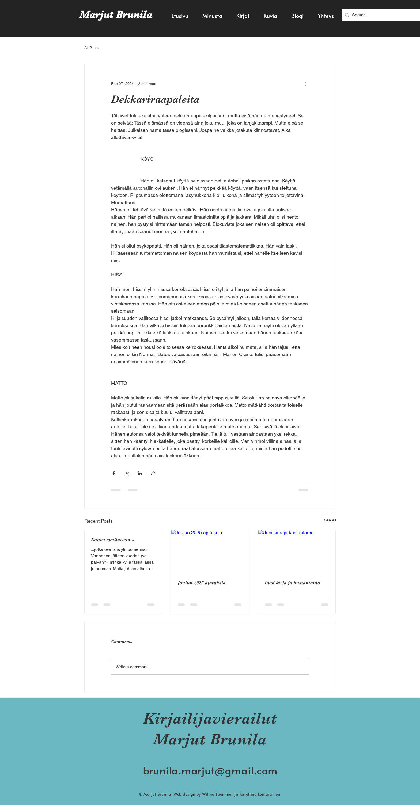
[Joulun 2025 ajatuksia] (210, 552)
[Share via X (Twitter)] (126, 473)
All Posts (91, 48)
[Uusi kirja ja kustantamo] (297, 552)
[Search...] (382, 15)
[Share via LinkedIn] (139, 473)
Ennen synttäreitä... (112, 539)
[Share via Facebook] (113, 473)
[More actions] (306, 83)
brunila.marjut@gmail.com (210, 770)
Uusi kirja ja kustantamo (292, 582)
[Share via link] (153, 473)
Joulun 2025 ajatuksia (202, 582)
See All (330, 520)
